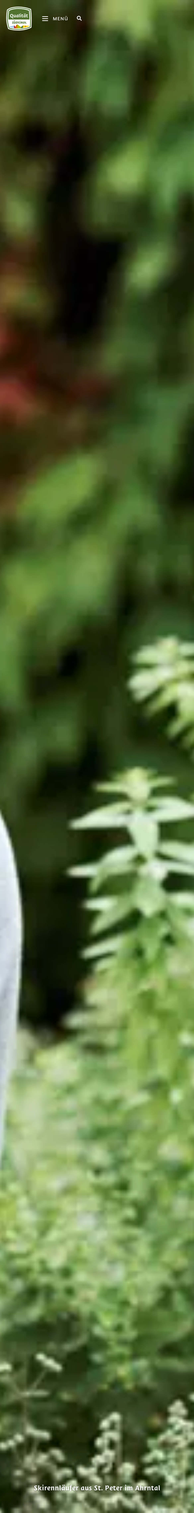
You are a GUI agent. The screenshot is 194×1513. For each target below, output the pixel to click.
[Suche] (79, 18)
